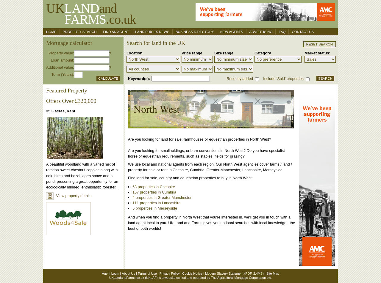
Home (51, 32)
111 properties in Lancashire (156, 203)
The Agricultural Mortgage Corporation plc (241, 277)
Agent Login (110, 273)
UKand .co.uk (91, 13)
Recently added (240, 78)
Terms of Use (147, 273)
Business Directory (195, 32)
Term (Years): (62, 74)
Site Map (272, 273)
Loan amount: (62, 60)
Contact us (303, 32)
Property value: (61, 53)
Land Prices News (152, 32)
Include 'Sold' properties (283, 78)
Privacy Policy (170, 273)
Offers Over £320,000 (71, 101)
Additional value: (60, 67)
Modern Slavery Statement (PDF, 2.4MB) (234, 273)
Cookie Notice (192, 273)
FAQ (282, 32)
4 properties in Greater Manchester (161, 197)
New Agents (231, 32)
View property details (68, 196)
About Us (128, 273)
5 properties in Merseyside (154, 208)
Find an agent (116, 32)
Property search (80, 32)
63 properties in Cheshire (153, 187)
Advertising (261, 32)
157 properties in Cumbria (154, 192)
